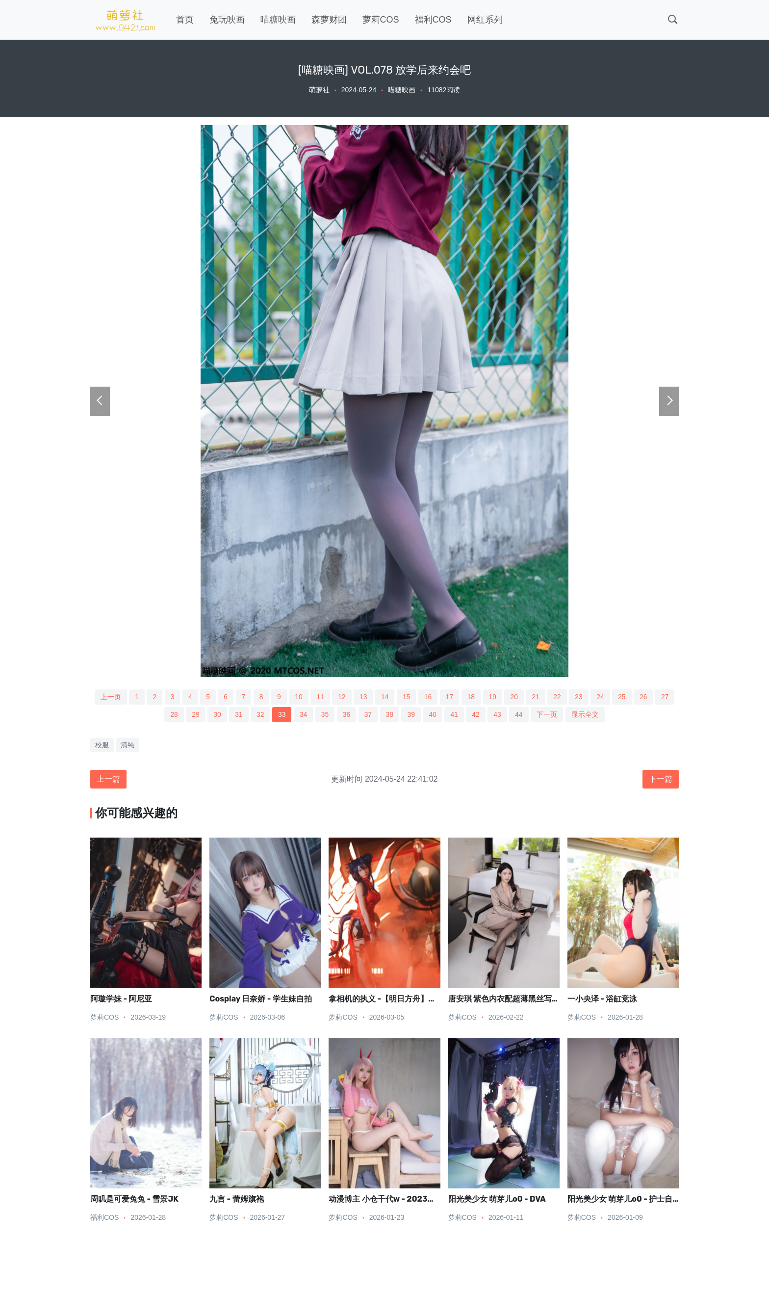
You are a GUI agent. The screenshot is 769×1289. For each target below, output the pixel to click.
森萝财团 (329, 20)
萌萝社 (319, 90)
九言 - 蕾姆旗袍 (236, 1200)
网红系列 (485, 20)
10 (298, 697)
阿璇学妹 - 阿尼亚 (121, 999)
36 (346, 715)
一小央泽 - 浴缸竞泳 (602, 999)
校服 (102, 745)
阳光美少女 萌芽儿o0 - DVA (497, 1200)
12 (341, 697)
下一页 (548, 715)
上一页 (108, 697)
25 (624, 697)
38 (390, 715)
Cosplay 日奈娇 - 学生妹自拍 (260, 999)
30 (216, 715)
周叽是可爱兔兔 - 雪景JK (134, 1200)
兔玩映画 (227, 20)
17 (450, 697)
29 (194, 715)
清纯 (127, 745)
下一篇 (660, 779)
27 (668, 697)
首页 (185, 20)
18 (472, 697)
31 (237, 715)
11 (319, 697)
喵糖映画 (278, 20)
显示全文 (587, 715)
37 (368, 715)
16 (428, 697)
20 (515, 697)
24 (603, 697)
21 (537, 697)
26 (646, 697)
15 (406, 697)
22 (559, 697)
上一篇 (108, 779)
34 (303, 715)
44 (521, 715)
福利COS (433, 20)
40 (433, 715)
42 (477, 715)
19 (494, 697)
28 (172, 715)
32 (259, 715)
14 (385, 697)
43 (499, 715)
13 (363, 697)
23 (581, 697)
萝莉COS (380, 20)
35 (325, 715)
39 (412, 715)
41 (455, 715)
